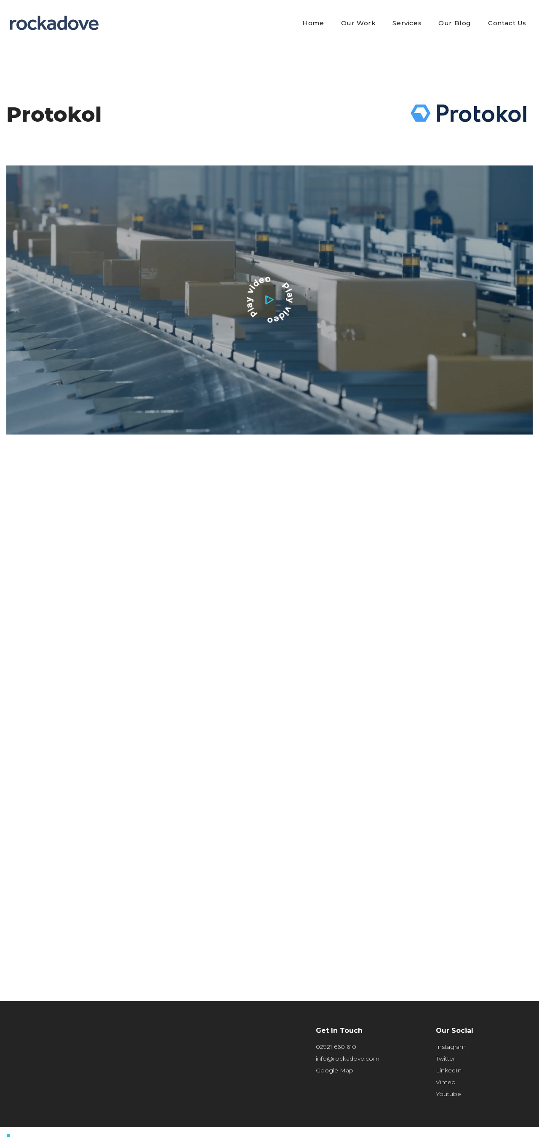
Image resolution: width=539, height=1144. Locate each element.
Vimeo (446, 1082)
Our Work (358, 23)
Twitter (445, 1058)
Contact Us (507, 23)
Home (313, 23)
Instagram (451, 1047)
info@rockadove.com (347, 1058)
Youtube (448, 1094)
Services (407, 23)
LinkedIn (449, 1070)
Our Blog (454, 23)
